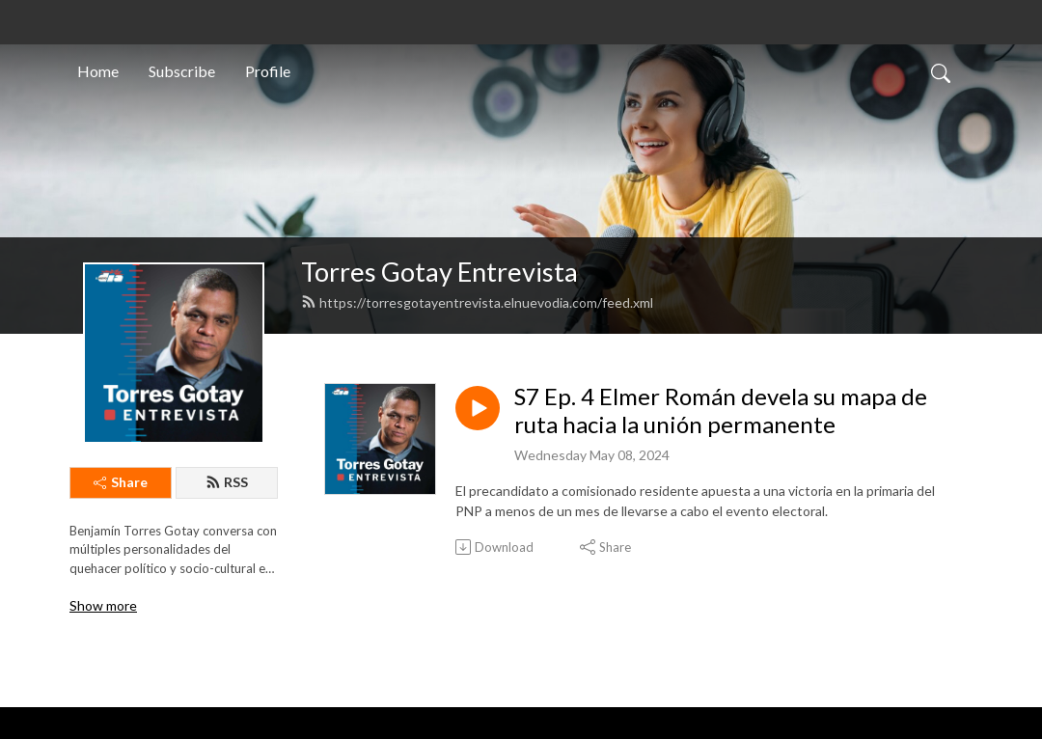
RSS (227, 482)
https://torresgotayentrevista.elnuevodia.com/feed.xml (477, 302)
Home (98, 71)
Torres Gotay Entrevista (439, 271)
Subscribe (182, 71)
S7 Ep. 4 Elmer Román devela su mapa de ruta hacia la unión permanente (720, 410)
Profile (267, 71)
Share (121, 482)
